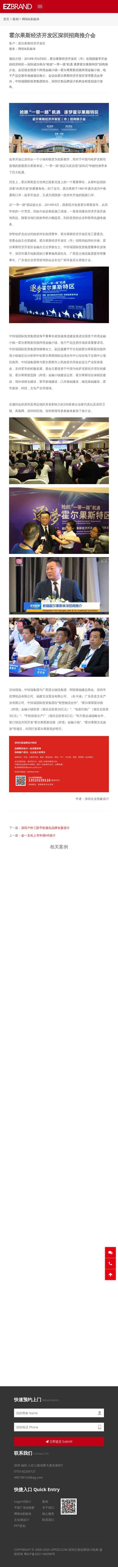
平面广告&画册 (24, 1507)
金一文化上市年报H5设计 (38, 835)
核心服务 (48, 1514)
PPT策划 (20, 1526)
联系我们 (48, 1520)
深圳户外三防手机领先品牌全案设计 (45, 828)
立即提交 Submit (59, 1441)
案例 (16, 19)
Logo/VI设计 (22, 1501)
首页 (6, 19)
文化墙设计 (21, 1520)
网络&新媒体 (30, 19)
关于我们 (48, 1507)
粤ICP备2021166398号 (39, 1554)
